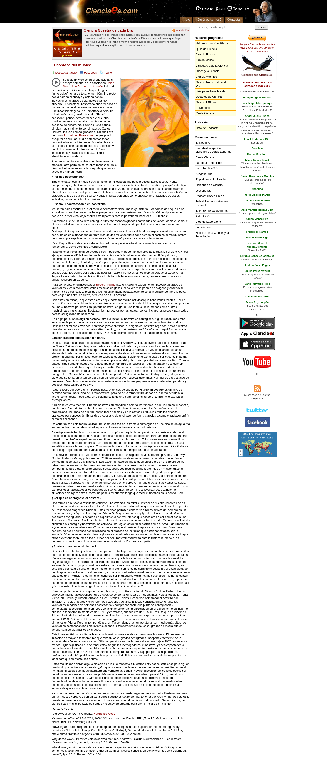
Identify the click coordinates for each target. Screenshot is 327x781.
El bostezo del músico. (72, 65)
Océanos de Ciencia (209, 96)
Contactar (234, 19)
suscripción (182, 30)
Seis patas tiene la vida (211, 91)
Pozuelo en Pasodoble (78, 135)
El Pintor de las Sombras (212, 210)
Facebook (90, 72)
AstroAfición (203, 216)
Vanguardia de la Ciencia (212, 65)
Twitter (108, 72)
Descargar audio (66, 72)
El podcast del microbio (211, 179)
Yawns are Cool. (104, 713)
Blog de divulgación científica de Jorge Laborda (213, 150)
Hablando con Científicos (212, 43)
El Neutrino (203, 108)
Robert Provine (105, 284)
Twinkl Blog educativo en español (212, 203)
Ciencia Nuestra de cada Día (108, 30)
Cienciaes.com (110, 11)
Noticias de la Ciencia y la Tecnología (212, 234)
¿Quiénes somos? (208, 19)
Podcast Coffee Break (210, 196)
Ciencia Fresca (205, 54)
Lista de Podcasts (207, 128)
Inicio (186, 19)
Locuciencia (203, 227)
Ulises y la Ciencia (208, 71)
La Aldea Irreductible (209, 163)
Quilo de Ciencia (206, 49)
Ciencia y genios (206, 76)
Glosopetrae (204, 190)
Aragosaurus (204, 174)
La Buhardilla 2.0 (207, 168)
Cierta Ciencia (205, 113)
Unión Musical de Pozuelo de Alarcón (88, 84)
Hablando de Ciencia (209, 185)
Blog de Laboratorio (208, 221)
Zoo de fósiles (205, 60)
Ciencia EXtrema (207, 102)
